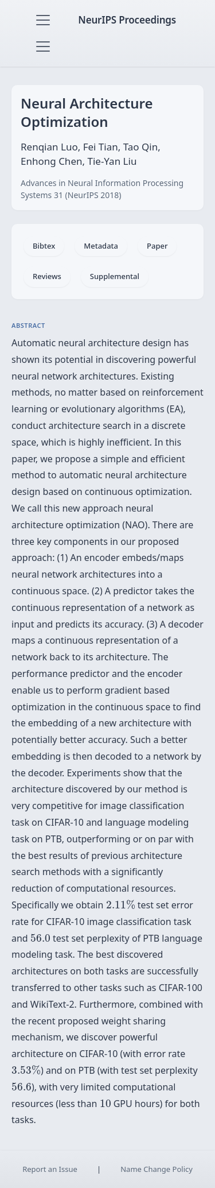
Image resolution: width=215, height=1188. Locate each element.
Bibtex (44, 246)
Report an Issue (49, 1169)
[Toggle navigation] (43, 20)
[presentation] (120, 904)
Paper (157, 246)
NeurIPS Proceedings (127, 19)
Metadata (101, 246)
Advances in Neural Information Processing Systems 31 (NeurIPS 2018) (102, 188)
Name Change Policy (156, 1169)
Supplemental (114, 276)
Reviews (47, 276)
